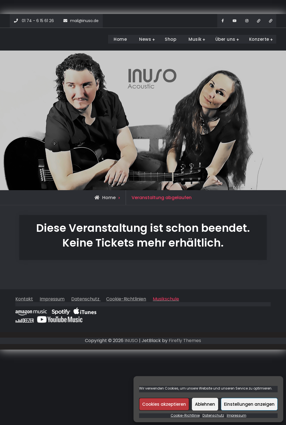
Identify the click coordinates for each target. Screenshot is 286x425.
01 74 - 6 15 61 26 (38, 20)
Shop (170, 39)
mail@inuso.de (84, 20)
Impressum (236, 415)
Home (120, 39)
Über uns (225, 39)
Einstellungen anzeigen (249, 404)
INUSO (131, 340)
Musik (195, 39)
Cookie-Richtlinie (185, 415)
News (145, 39)
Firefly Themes (185, 340)
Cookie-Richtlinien (126, 299)
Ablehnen (205, 404)
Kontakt (24, 299)
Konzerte (259, 39)
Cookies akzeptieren (164, 404)
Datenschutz (213, 415)
